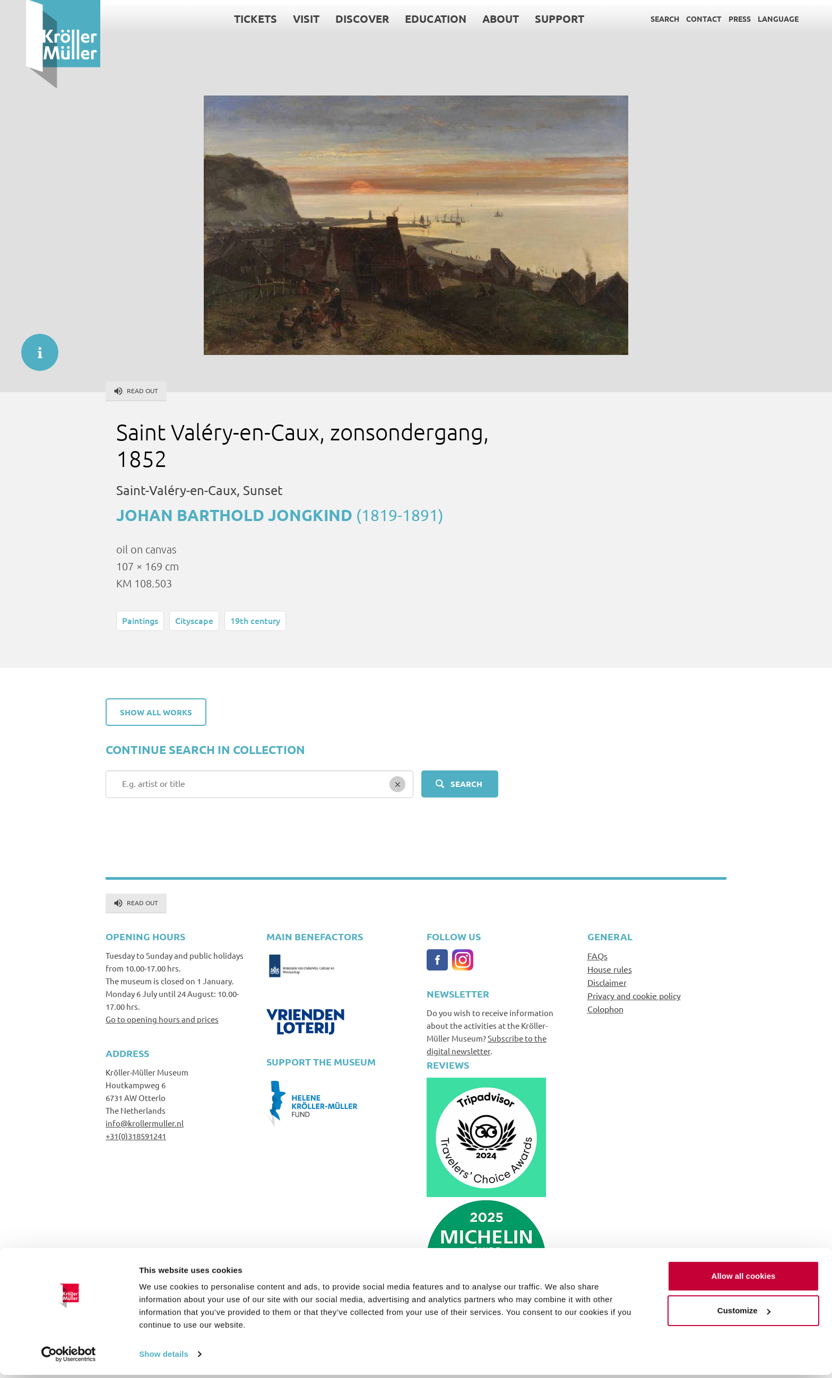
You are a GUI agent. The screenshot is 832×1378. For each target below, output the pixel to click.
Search (639, 18)
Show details (163, 1357)
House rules (609, 969)
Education (409, 18)
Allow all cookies (744, 1279)
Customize (743, 1313)
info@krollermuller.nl (145, 1123)
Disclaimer (607, 982)
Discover (336, 18)
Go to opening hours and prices (162, 1019)
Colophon (605, 1008)
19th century (255, 620)
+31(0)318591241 (136, 1136)
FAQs (597, 955)
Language (752, 18)
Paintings (140, 620)
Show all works (156, 712)
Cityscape (194, 620)
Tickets (229, 18)
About (474, 18)
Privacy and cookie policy (634, 995)
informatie (34, 347)
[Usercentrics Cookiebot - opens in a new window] (68, 1357)
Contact (678, 18)
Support (533, 18)
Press (714, 18)
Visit (280, 18)
